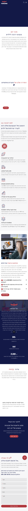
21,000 (14, 354)
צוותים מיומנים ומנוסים (7, 184)
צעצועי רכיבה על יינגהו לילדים (9, 103)
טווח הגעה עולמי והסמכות (8, 209)
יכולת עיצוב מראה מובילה (8, 197)
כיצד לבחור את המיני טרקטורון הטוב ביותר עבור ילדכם (13, 402)
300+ (14, 337)
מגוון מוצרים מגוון (6, 171)
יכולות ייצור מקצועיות (7, 158)
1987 (14, 347)
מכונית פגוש (14, 55)
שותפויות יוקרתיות (6, 222)
